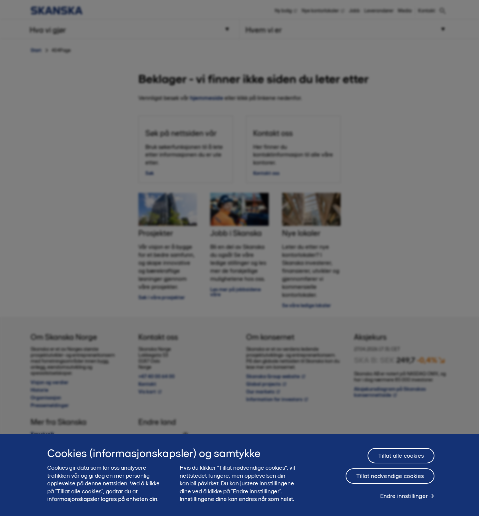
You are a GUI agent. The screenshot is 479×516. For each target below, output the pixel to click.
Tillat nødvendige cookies (390, 479)
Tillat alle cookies (401, 459)
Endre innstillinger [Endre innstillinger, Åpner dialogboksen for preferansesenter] (404, 499)
